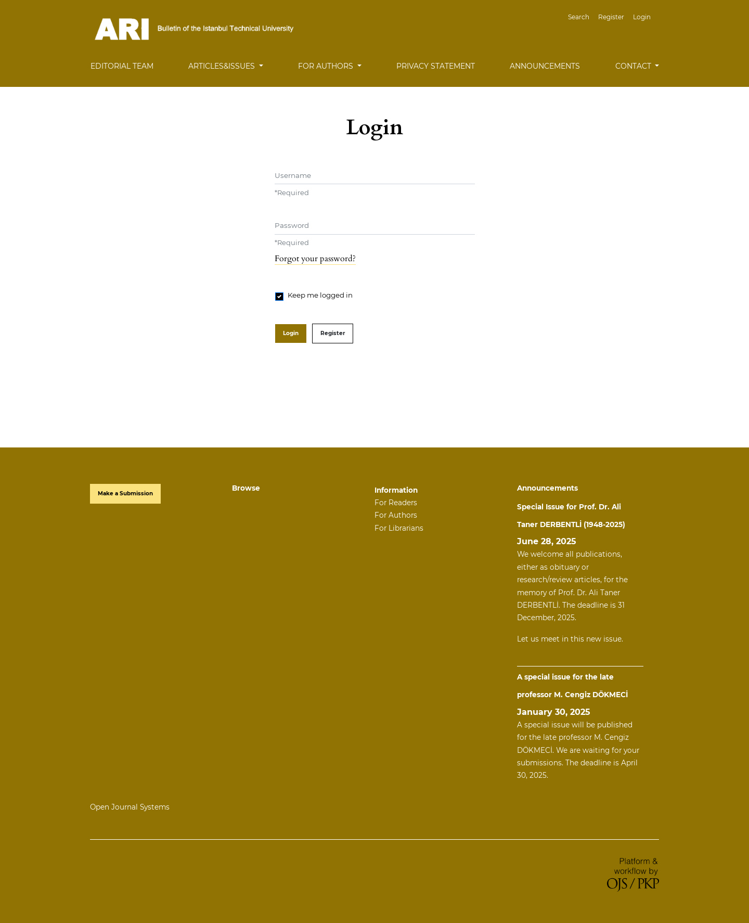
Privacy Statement (435, 66)
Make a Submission (125, 493)
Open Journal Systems (130, 807)
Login (642, 17)
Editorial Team (122, 66)
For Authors (395, 515)
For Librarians (398, 528)
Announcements (545, 66)
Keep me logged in (320, 295)
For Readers (395, 502)
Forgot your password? (315, 258)
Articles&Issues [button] (222, 66)
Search (578, 17)
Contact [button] (634, 66)
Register (611, 17)
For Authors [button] (326, 66)
